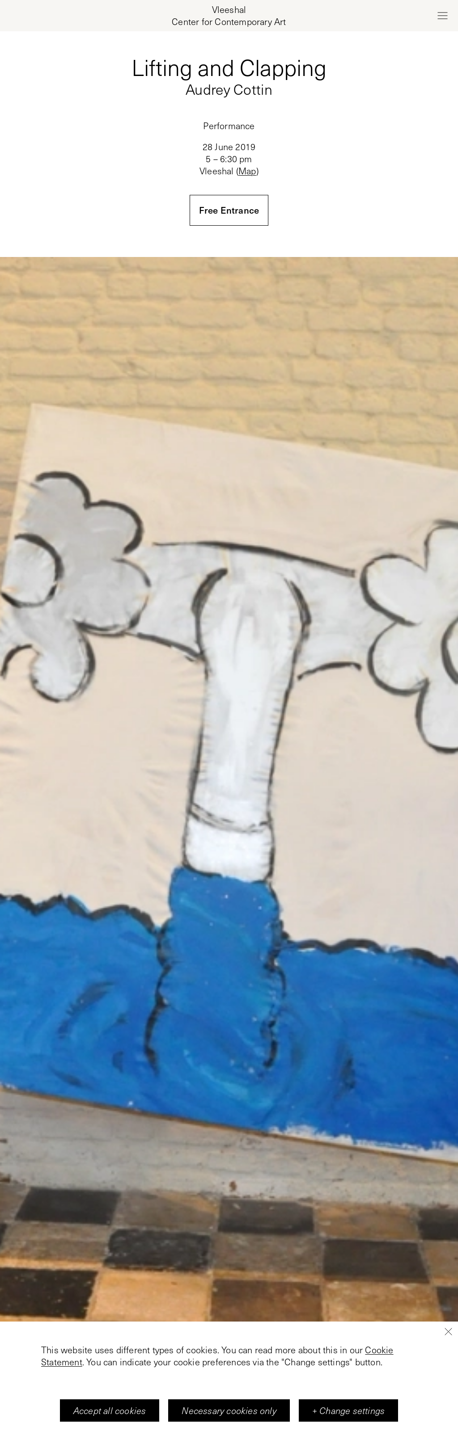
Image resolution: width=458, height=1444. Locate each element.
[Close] (448, 1351)
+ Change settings (348, 1430)
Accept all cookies (109, 1430)
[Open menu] (442, 15)
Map (247, 170)
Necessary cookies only (229, 1430)
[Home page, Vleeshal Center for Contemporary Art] (229, 16)
